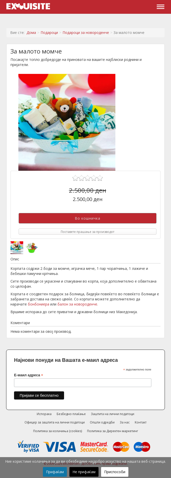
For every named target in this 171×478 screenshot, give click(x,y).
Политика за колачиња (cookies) (57, 431)
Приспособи (114, 471)
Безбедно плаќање (71, 414)
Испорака (44, 414)
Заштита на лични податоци (112, 414)
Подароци (49, 32)
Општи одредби (102, 422)
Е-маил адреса (28, 375)
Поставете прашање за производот (87, 232)
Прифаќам (55, 471)
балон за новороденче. (77, 304)
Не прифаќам (83, 471)
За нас (125, 422)
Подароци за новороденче (86, 32)
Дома (31, 32)
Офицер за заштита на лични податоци (55, 422)
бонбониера (38, 304)
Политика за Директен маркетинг (112, 431)
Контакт (140, 422)
